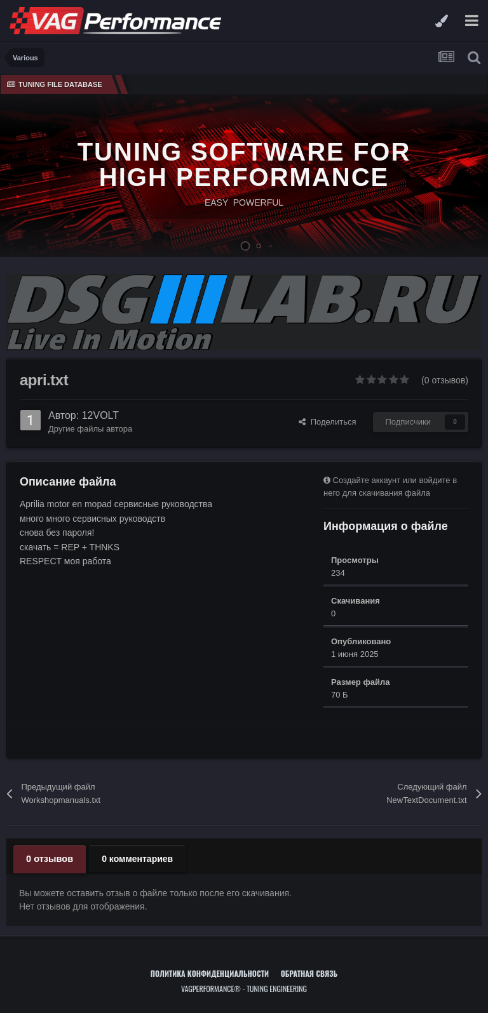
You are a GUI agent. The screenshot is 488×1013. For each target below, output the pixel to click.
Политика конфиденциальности (210, 972)
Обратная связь (309, 972)
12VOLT (100, 415)
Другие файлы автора (90, 429)
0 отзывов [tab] (48, 859)
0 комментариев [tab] (135, 859)
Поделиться (327, 422)
